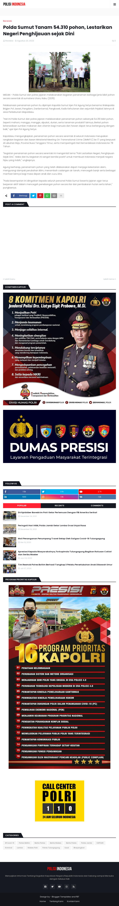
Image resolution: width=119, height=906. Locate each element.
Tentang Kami (56, 901)
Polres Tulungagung (51, 847)
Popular (21, 505)
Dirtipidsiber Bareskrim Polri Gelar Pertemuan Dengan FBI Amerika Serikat (57, 512)
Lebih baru (10, 279)
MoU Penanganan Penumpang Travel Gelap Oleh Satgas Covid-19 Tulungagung (61, 538)
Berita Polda (71, 843)
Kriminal (8, 847)
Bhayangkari (79, 847)
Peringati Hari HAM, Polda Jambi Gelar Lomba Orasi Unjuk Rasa (52, 525)
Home (43, 901)
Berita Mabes (55, 843)
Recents (59, 505)
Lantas (20, 847)
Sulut (67, 847)
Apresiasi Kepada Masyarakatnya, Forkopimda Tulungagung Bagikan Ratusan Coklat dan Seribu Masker (65, 553)
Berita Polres (40, 843)
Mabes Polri (33, 847)
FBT (77, 896)
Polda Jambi (86, 843)
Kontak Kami (73, 901)
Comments (97, 505)
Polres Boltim (24, 843)
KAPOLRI (100, 843)
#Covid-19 (9, 843)
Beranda (7, 20)
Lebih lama (108, 279)
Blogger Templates (61, 896)
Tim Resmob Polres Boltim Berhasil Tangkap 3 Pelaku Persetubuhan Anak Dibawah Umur (65, 564)
